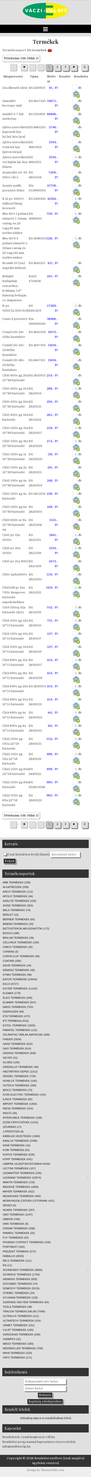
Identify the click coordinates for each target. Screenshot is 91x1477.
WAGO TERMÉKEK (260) (18, 1343)
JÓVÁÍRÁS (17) (12, 1126)
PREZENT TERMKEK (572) (19, 1251)
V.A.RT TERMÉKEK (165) (18, 1329)
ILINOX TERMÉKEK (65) (18, 1099)
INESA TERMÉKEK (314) (18, 1108)
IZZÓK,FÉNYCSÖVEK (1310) (20, 1122)
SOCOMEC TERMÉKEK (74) (20, 1283)
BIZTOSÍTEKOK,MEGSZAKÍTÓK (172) (26, 928)
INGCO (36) (10, 1112)
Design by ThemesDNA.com (45, 1470)
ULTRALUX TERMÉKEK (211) (21, 1315)
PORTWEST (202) (14, 1246)
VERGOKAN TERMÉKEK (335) (21, 1334)
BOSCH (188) (11, 933)
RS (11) (7, 1265)
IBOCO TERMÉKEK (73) (17, 1089)
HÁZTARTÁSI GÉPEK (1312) (20, 1071)
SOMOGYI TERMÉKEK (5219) (21, 1288)
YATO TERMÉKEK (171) (17, 1357)
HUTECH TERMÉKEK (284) (19, 1085)
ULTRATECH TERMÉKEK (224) (22, 1320)
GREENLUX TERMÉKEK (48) (21, 1066)
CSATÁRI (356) (12, 960)
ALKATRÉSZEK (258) (16, 886)
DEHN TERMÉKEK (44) (17, 965)
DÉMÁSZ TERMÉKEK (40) (19, 969)
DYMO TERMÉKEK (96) (17, 974)
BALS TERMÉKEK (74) (16, 909)
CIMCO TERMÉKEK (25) (18, 946)
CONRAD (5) (10, 951)
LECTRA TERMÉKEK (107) (19, 1168)
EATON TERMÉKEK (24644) (20, 979)
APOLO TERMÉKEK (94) (18, 896)
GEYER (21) (10, 1057)
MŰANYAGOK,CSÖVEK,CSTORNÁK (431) (29, 1200)
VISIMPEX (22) (12, 1338)
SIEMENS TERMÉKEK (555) (20, 1278)
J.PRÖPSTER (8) (13, 1131)
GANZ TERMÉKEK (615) (18, 1043)
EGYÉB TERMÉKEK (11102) (20, 988)
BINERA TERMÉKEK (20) (18, 923)
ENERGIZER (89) (13, 1011)
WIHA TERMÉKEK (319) (17, 1352)
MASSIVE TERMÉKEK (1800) (21, 1186)
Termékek (45, 42)
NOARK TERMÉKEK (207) (19, 1209)
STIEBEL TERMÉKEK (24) (19, 1292)
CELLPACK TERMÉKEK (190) (21, 942)
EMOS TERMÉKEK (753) (18, 1006)
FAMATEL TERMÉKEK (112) (20, 1029)
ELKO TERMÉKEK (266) (17, 997)
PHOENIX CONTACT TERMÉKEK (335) (27, 1242)
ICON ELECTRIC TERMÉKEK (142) (24, 1094)
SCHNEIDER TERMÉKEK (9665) (45, 1269)
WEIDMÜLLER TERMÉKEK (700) (23, 1348)
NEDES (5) (9, 1205)
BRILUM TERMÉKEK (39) (18, 937)
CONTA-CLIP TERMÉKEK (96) (21, 956)
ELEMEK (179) (12, 993)
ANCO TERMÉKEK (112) (18, 891)
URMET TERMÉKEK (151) (19, 1325)
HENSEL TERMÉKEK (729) (19, 1076)
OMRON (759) (11, 1219)
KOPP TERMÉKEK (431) (18, 1159)
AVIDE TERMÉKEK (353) (18, 905)
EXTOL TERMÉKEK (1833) (19, 1025)
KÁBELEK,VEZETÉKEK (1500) (21, 1136)
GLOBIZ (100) (11, 1062)
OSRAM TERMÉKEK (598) (19, 1228)
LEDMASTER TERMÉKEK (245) (22, 1172)
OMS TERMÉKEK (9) (15, 1223)
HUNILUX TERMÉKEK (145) (20, 1080)
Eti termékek (37, 50)
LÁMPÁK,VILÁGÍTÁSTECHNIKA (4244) (26, 1163)
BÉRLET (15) (11, 914)
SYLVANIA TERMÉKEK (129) (20, 1297)
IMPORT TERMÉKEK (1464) (20, 1103)
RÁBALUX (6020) (13, 1255)
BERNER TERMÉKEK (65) (19, 919)
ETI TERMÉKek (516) (16, 1020)
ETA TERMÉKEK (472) (16, 1016)
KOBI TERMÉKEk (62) (16, 1149)
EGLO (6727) (11, 983)
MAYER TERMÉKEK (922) (19, 1191)
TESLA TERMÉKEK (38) (17, 1306)
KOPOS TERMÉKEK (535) (19, 1154)
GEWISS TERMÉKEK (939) (19, 1052)
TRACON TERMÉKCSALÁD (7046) (24, 1311)
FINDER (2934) (12, 1039)
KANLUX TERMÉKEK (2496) (20, 1140)
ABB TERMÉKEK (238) (16, 882)
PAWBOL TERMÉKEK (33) (19, 1232)
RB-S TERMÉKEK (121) (17, 1260)
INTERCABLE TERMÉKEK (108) (22, 1117)
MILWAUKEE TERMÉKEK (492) (22, 1195)
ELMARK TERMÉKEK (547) (19, 1002)
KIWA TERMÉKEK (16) (16, 1145)
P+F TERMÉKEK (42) (16, 1237)
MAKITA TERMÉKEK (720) (19, 1182)
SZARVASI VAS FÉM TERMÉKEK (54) (26, 1302)
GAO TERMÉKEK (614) (17, 1048)
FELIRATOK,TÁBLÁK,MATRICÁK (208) (26, 1034)
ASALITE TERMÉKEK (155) (19, 900)
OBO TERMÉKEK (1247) (18, 1214)
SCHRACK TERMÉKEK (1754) (21, 1274)
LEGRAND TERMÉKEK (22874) (45, 1177)
